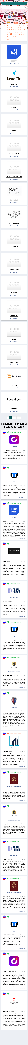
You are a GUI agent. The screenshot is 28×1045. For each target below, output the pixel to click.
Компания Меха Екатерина (14, 786)
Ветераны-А (14, 707)
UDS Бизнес (14, 446)
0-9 (8, 39)
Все (4, 25)
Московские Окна (14, 1007)
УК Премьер (14, 747)
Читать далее (22, 462)
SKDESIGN (14, 557)
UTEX (14, 481)
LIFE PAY (14, 517)
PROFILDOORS (14, 597)
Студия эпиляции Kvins (14, 671)
